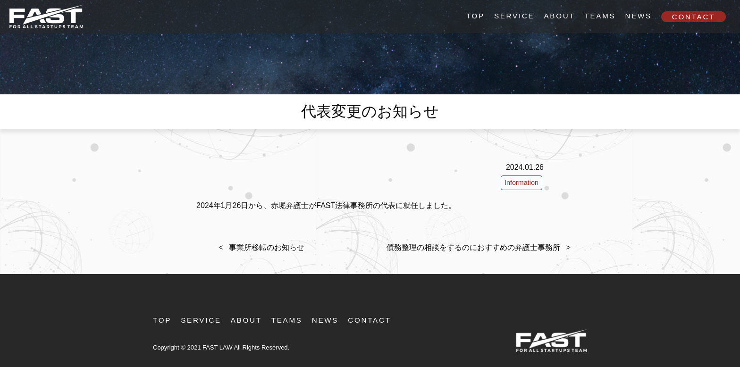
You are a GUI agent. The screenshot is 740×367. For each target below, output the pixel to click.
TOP (475, 16)
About (559, 16)
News (638, 16)
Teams (599, 16)
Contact (693, 17)
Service (514, 16)
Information (521, 182)
